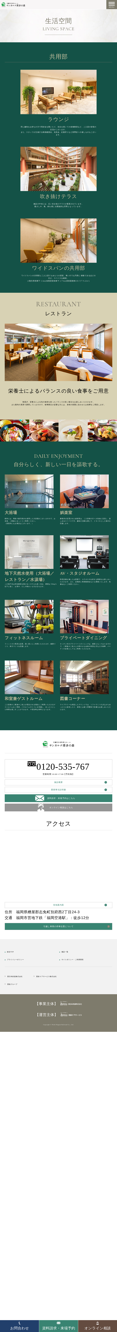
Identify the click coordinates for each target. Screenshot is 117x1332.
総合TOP (14, 1227)
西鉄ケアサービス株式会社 (85, 1258)
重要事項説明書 (58, 1033)
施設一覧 (69, 1227)
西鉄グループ (19, 1265)
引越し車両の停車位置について (58, 1197)
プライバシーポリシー (26, 1235)
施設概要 (58, 1018)
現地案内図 (58, 1165)
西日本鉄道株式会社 (24, 1258)
